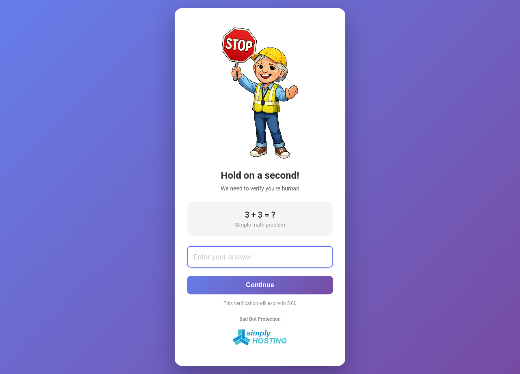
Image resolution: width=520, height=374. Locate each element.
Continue (260, 284)
